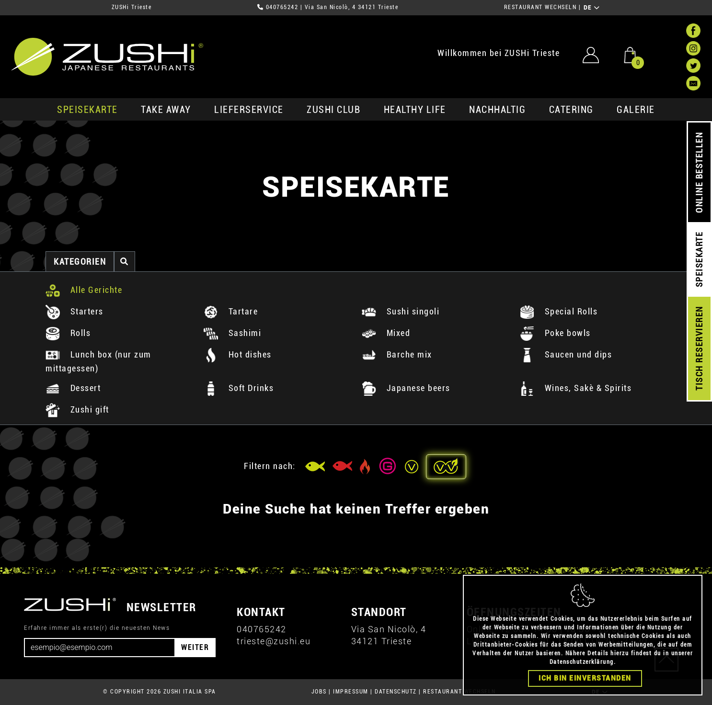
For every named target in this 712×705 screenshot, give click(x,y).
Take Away (166, 109)
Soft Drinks (239, 388)
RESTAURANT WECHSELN (540, 7)
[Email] (99, 647)
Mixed (386, 333)
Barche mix (397, 354)
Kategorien (80, 262)
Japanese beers (406, 388)
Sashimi (232, 333)
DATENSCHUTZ (396, 691)
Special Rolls (558, 311)
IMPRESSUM (350, 691)
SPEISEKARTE (87, 109)
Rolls (68, 333)
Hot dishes (238, 354)
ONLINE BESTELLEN (699, 172)
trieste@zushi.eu (273, 641)
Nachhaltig (497, 109)
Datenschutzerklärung (582, 662)
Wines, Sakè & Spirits (576, 388)
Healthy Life (415, 109)
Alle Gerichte (84, 290)
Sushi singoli (400, 311)
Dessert (73, 388)
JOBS (319, 691)
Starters (74, 311)
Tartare (231, 311)
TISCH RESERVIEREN (699, 348)
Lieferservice (249, 109)
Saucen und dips (566, 354)
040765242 (282, 7)
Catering (571, 109)
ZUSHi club (333, 109)
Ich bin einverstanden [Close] (585, 678)
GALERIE (636, 109)
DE (592, 7)
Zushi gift (77, 409)
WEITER (195, 647)
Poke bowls (555, 333)
